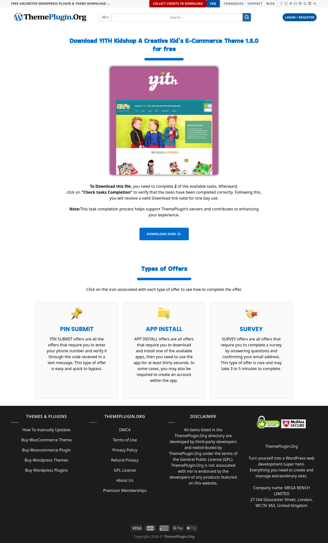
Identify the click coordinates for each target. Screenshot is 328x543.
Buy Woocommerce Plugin (46, 450)
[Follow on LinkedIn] (309, 3)
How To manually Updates (46, 429)
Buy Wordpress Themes (46, 460)
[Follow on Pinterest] (300, 3)
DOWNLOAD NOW (164, 233)
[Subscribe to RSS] (305, 3)
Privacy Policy (124, 450)
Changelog (234, 3)
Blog (270, 3)
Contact (255, 3)
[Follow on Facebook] (281, 3)
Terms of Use (125, 440)
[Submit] (247, 17)
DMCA (125, 429)
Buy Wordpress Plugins (46, 470)
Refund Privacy (125, 460)
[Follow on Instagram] (286, 3)
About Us (124, 480)
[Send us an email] (295, 3)
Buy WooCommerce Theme (46, 440)
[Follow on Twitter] (290, 3)
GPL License (125, 470)
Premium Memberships (125, 490)
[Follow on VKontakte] (314, 3)
